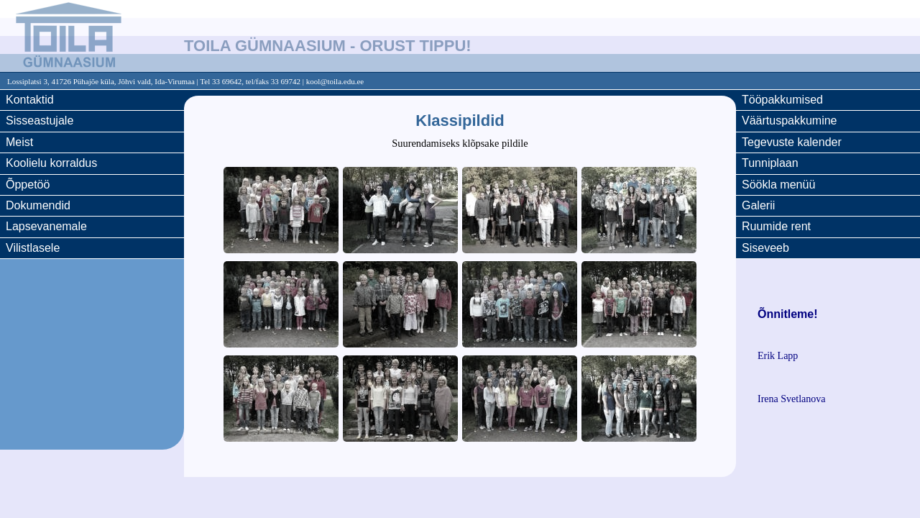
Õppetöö (28, 184)
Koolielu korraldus (51, 163)
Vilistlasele (33, 248)
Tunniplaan (770, 163)
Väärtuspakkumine (789, 120)
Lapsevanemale (46, 226)
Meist (19, 142)
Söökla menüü (778, 184)
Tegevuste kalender (792, 142)
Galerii (758, 205)
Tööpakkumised (782, 100)
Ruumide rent (776, 226)
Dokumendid (38, 205)
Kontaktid (30, 100)
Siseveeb (765, 248)
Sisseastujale (39, 120)
